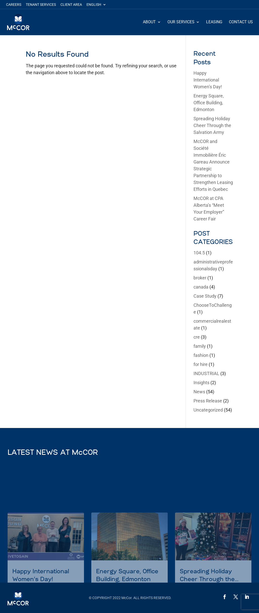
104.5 (199, 252)
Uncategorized (208, 410)
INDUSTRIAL (206, 373)
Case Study (205, 296)
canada (200, 287)
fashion (200, 355)
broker (199, 277)
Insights (201, 382)
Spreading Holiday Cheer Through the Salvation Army (212, 125)
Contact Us (241, 22)
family (199, 346)
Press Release (207, 400)
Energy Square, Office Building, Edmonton (208, 102)
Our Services (181, 22)
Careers (13, 5)
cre (196, 337)
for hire (200, 364)
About (149, 22)
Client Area (71, 5)
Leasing (214, 22)
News (199, 391)
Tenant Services (41, 5)
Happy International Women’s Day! (207, 79)
